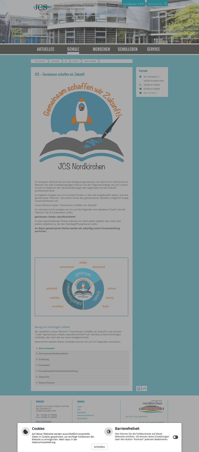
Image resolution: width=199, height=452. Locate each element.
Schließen (99, 446)
